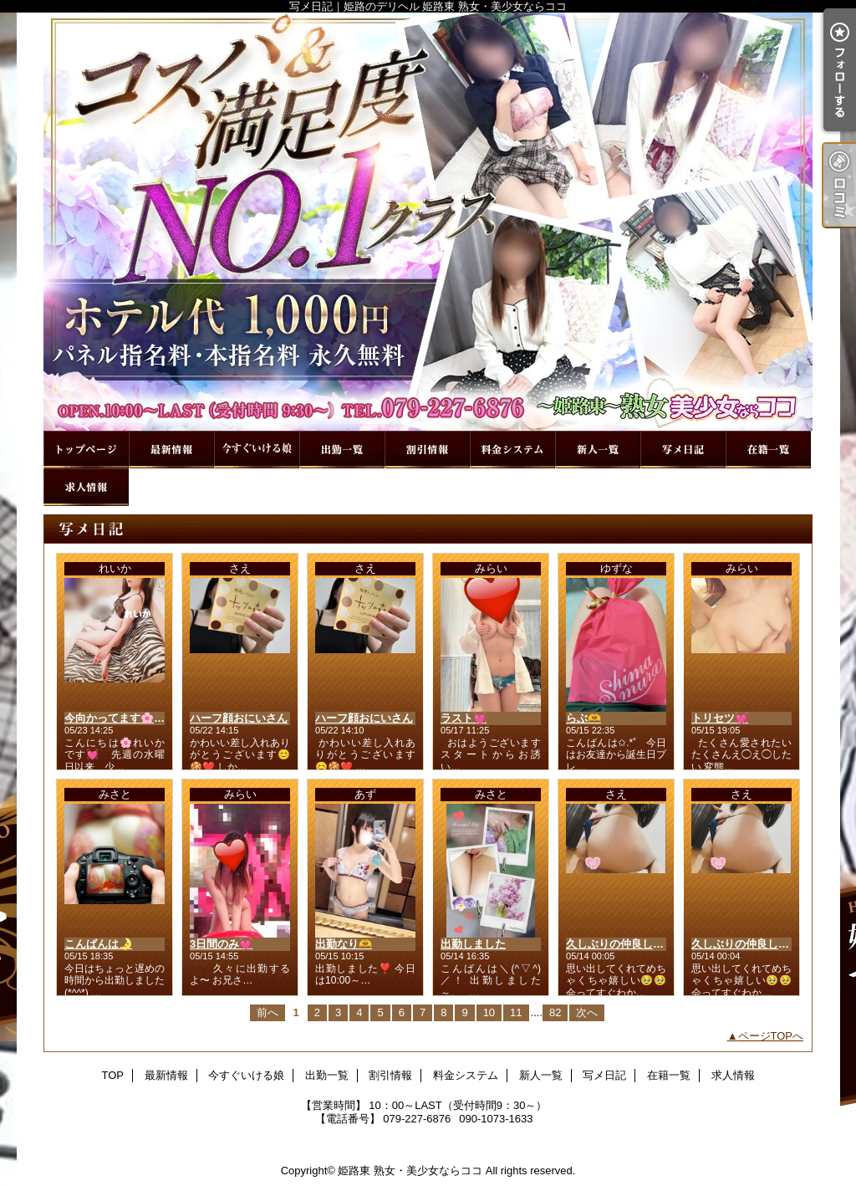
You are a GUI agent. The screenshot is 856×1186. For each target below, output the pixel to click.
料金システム (512, 449)
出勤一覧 (342, 449)
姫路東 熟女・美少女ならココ (410, 1170)
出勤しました (473, 944)
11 (516, 1012)
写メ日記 (683, 449)
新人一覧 (597, 449)
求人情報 (86, 487)
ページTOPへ (771, 1036)
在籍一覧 (768, 449)
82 (555, 1012)
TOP (86, 449)
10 (489, 1012)
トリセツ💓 (719, 718)
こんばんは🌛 (98, 944)
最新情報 (171, 449)
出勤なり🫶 (343, 944)
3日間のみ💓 (221, 944)
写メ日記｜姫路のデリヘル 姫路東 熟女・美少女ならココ (428, 222)
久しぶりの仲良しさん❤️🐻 (633, 944)
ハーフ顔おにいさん (239, 718)
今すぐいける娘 (256, 449)
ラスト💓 (464, 718)
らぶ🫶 (583, 718)
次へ (587, 1012)
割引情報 (427, 449)
